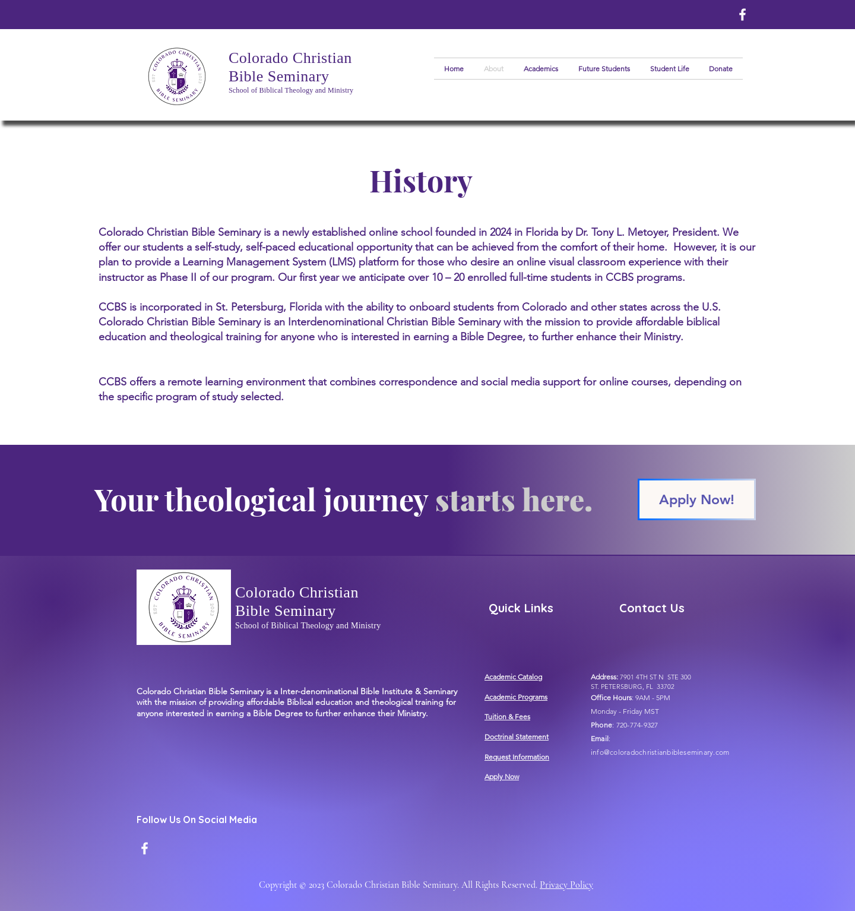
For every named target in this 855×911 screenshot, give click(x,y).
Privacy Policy (566, 885)
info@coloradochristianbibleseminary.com (660, 752)
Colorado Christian (290, 58)
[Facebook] (742, 15)
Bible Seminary (279, 76)
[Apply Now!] (697, 499)
